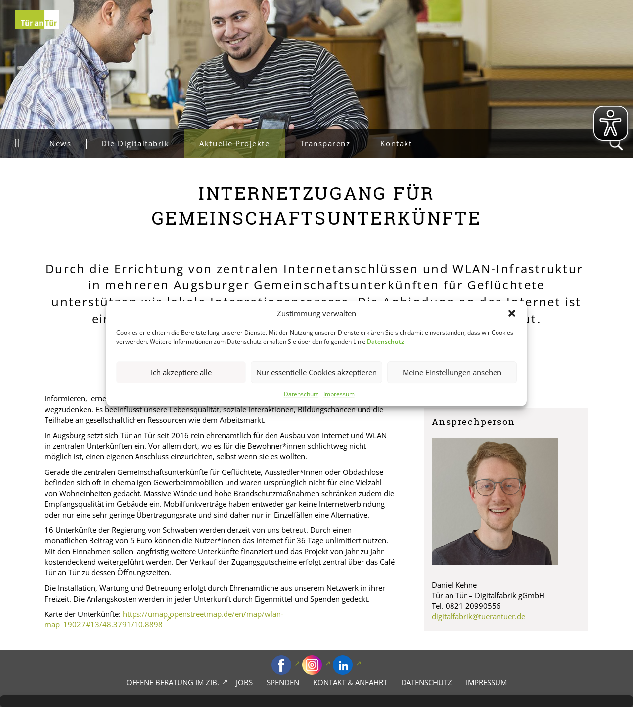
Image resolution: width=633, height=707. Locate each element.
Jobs (244, 682)
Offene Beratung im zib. (172, 682)
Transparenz (332, 144)
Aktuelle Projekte (241, 144)
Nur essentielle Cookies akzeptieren (316, 372)
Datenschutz (301, 394)
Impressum (339, 394)
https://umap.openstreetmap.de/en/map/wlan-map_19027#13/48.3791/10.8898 (164, 619)
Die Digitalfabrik (142, 144)
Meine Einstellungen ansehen (452, 372)
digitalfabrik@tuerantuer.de (478, 616)
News (67, 144)
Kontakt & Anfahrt (350, 682)
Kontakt (396, 143)
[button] (512, 313)
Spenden (283, 682)
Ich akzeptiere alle (181, 372)
